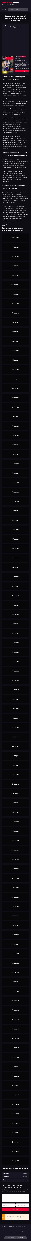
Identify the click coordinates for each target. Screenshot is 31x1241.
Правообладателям (15, 1237)
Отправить (15, 1209)
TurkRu (4, 1226)
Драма (10, 1226)
